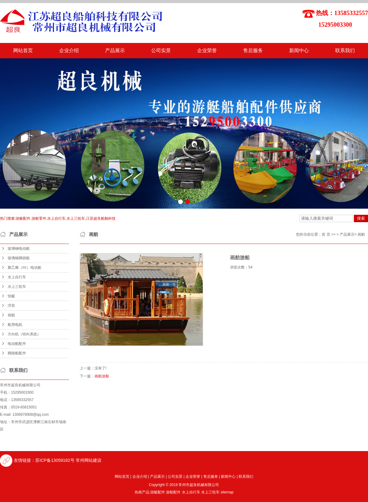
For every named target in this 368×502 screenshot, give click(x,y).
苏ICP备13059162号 (55, 460)
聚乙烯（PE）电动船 (24, 267)
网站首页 (23, 50)
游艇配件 (157, 492)
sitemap (226, 492)
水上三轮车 (17, 286)
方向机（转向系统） (24, 334)
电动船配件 (17, 344)
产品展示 (115, 50)
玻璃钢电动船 (19, 248)
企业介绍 (69, 50)
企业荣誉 (207, 50)
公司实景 (161, 50)
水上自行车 (17, 277)
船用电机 (15, 324)
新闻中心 (299, 50)
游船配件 (173, 492)
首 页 (326, 234)
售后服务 (253, 50)
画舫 (11, 315)
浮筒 (11, 305)
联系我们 (345, 50)
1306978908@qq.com (31, 414)
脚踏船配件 (17, 353)
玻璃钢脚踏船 (19, 258)
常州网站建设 (89, 460)
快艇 (11, 296)
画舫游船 (101, 376)
